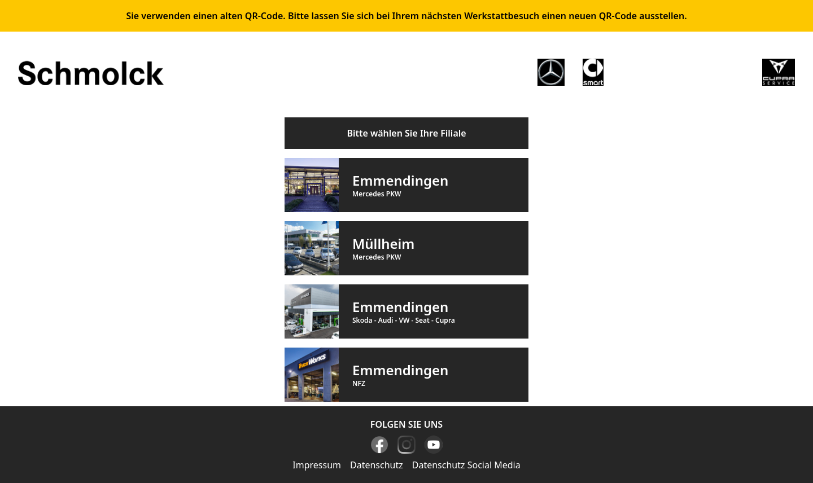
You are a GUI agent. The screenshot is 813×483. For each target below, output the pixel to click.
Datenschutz (376, 465)
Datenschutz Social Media (466, 465)
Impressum (316, 465)
